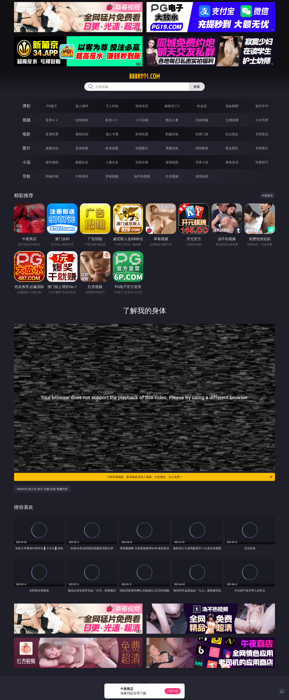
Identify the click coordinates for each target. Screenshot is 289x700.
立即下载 (172, 691)
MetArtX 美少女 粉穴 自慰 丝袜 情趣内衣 (42, 489)
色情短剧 (201, 176)
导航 (26, 176)
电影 (26, 134)
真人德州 (81, 106)
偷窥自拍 (52, 148)
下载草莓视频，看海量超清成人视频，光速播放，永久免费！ (190, 477)
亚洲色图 (81, 148)
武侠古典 (141, 162)
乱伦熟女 (232, 134)
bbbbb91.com (144, 76)
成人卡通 (112, 134)
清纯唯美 (201, 148)
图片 (26, 148)
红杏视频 (172, 176)
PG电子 (52, 106)
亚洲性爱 (52, 134)
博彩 (26, 106)
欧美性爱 (141, 134)
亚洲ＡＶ (52, 120)
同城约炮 (52, 176)
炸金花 (202, 106)
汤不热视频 (142, 176)
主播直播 (232, 120)
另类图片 (261, 148)
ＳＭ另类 (261, 120)
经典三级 (201, 134)
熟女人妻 (172, 120)
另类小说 (201, 162)
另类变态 (261, 134)
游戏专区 (141, 106)
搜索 (196, 86)
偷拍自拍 (81, 134)
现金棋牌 (232, 106)
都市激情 (52, 162)
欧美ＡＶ (112, 120)
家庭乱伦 (81, 162)
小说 (26, 162)
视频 (26, 120)
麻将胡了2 (172, 106)
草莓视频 (112, 176)
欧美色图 (112, 148)
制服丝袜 (172, 134)
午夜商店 (81, 176)
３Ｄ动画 (141, 120)
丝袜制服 (201, 120)
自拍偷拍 (81, 120)
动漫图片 (141, 148)
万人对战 (112, 106)
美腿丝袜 (172, 148)
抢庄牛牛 (261, 106)
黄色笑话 (232, 162)
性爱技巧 (261, 162)
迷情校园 (172, 162)
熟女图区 (232, 148)
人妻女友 (112, 162)
